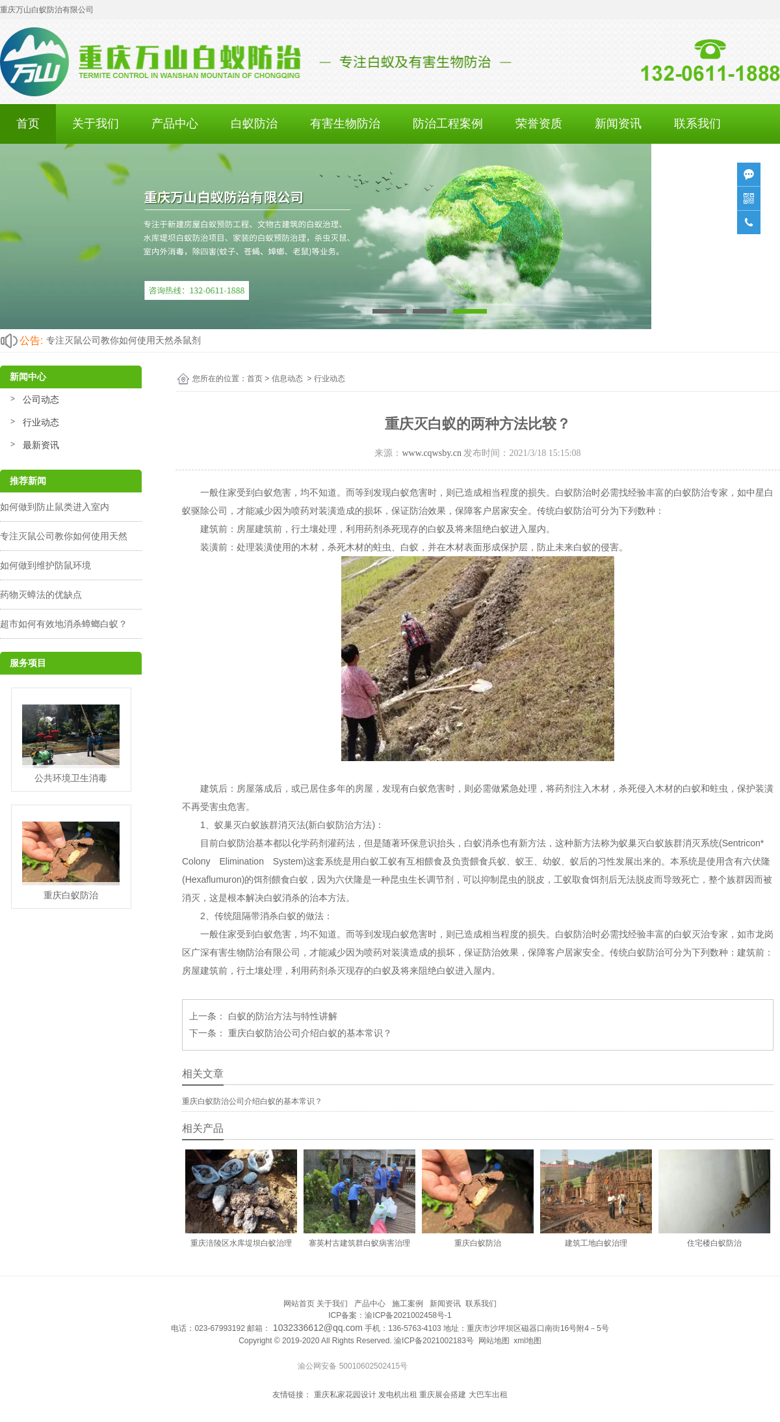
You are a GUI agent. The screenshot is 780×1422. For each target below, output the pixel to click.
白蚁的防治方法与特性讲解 (281, 1016)
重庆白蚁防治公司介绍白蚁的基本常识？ (309, 1033)
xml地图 (527, 1340)
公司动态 (41, 399)
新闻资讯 (618, 123)
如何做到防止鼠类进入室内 (54, 507)
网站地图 (494, 1340)
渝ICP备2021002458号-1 (408, 1315)
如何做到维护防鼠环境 (45, 565)
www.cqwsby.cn (432, 453)
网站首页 (299, 1303)
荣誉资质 (538, 123)
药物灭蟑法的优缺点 (41, 594)
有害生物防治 (345, 123)
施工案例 (407, 1303)
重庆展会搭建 (442, 1394)
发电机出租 (397, 1394)
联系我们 (697, 123)
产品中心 (174, 123)
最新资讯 (41, 445)
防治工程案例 (448, 123)
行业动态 (41, 422)
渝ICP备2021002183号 (434, 1340)
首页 (28, 123)
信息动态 (287, 378)
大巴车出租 (488, 1394)
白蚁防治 (254, 123)
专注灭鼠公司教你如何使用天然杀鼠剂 (123, 340)
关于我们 (95, 123)
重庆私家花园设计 (345, 1394)
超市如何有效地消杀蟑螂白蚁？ (63, 624)
